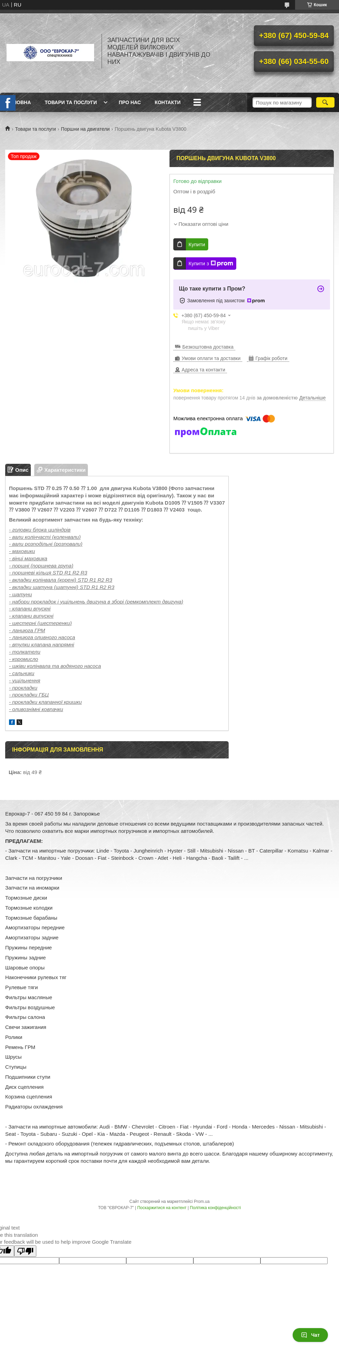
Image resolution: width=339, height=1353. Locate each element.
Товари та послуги (71, 102)
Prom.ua (202, 1201)
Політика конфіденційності (215, 1207)
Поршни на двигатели (85, 129)
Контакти (168, 102)
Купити (197, 244)
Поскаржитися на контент (161, 1207)
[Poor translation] (25, 1251)
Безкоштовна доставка (207, 347)
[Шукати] (325, 102)
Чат (310, 1335)
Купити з (211, 263)
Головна (19, 102)
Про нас (130, 102)
